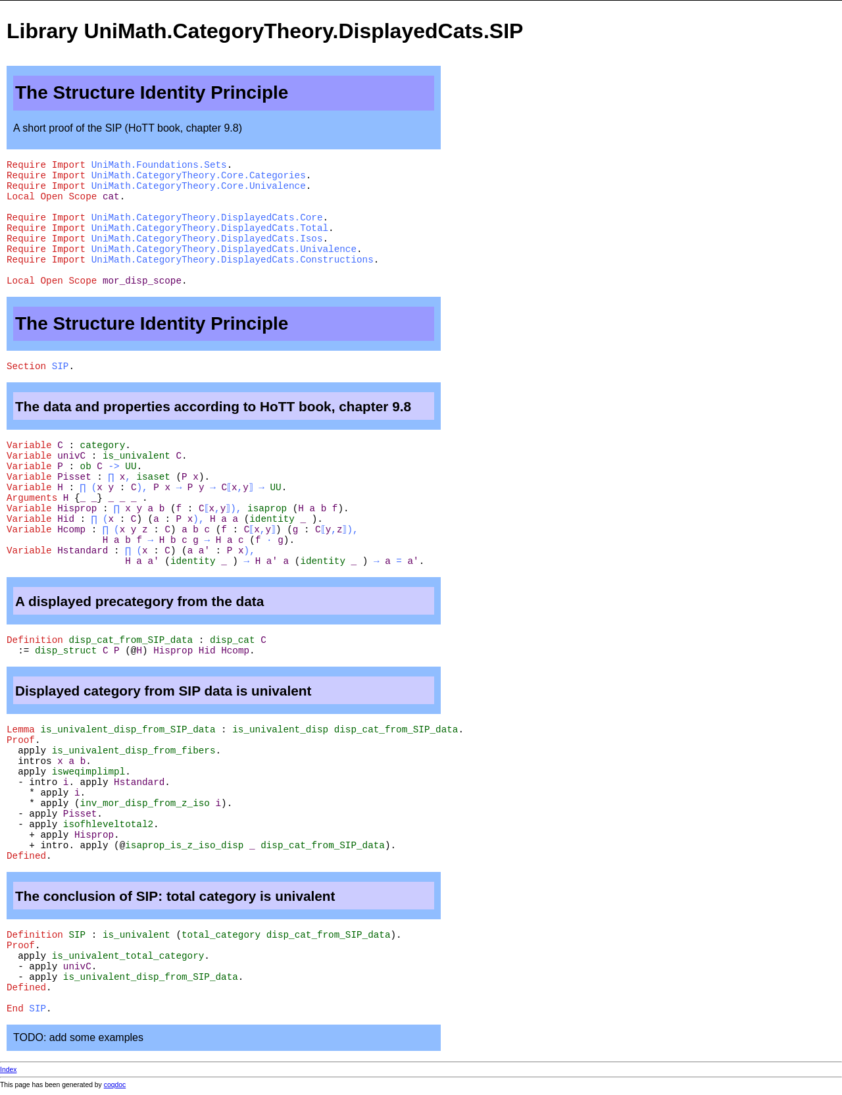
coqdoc (115, 1084)
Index (8, 1069)
